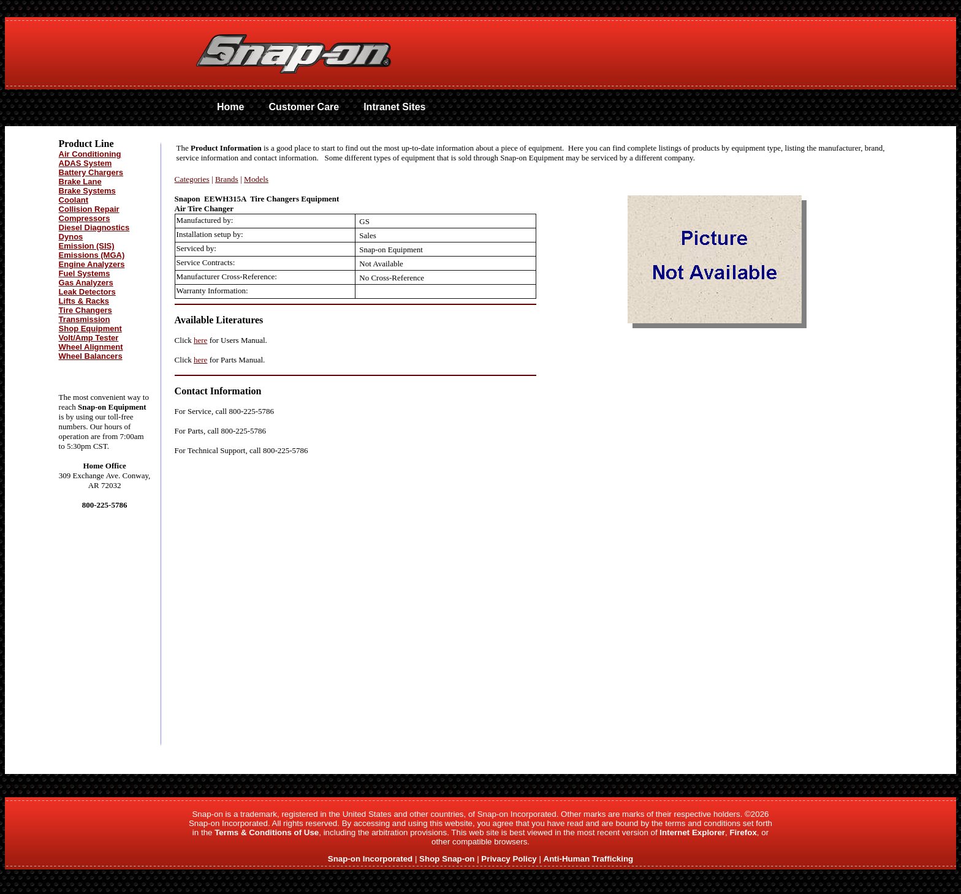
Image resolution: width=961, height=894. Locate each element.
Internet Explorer (692, 832)
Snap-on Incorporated (370, 858)
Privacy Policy (508, 858)
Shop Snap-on (446, 858)
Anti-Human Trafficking (589, 858)
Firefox (742, 832)
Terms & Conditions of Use (267, 832)
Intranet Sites (394, 107)
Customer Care (303, 107)
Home (230, 107)
